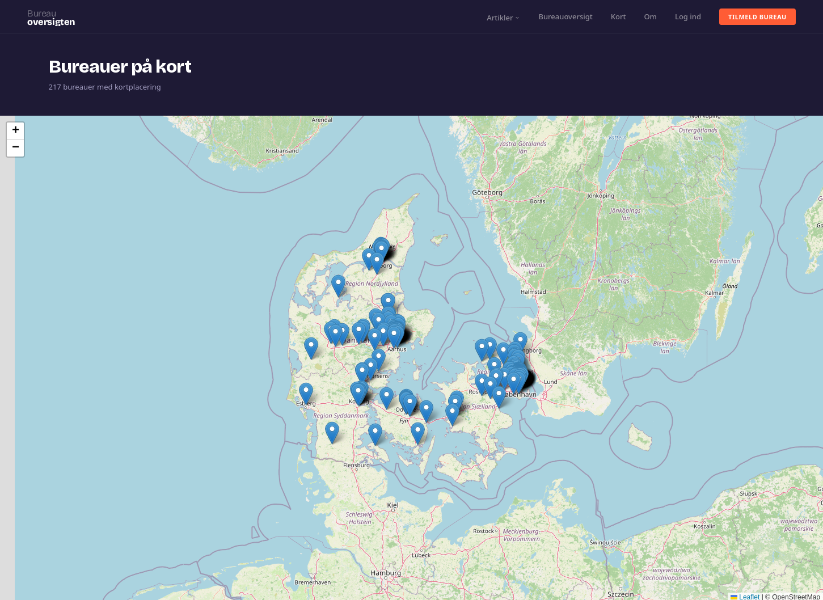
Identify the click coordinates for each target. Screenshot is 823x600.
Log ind (688, 16)
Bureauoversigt (565, 16)
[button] (504, 378)
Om (650, 16)
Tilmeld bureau (757, 16)
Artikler (503, 17)
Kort (618, 16)
